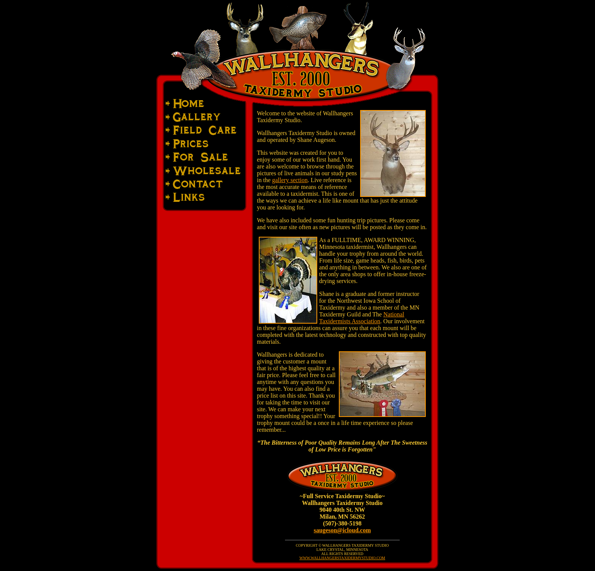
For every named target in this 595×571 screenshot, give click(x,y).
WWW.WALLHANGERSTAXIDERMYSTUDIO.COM (342, 558)
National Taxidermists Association (361, 317)
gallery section (290, 180)
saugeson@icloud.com (342, 530)
